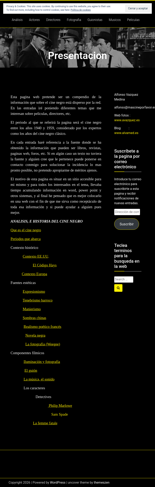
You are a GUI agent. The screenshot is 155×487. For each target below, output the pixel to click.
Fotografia (74, 20)
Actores (34, 20)
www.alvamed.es (126, 133)
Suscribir (127, 224)
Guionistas (94, 20)
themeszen (101, 482)
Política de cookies (81, 10)
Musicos (115, 20)
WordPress (58, 482)
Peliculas (133, 20)
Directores (53, 20)
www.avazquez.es (127, 120)
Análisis (17, 20)
